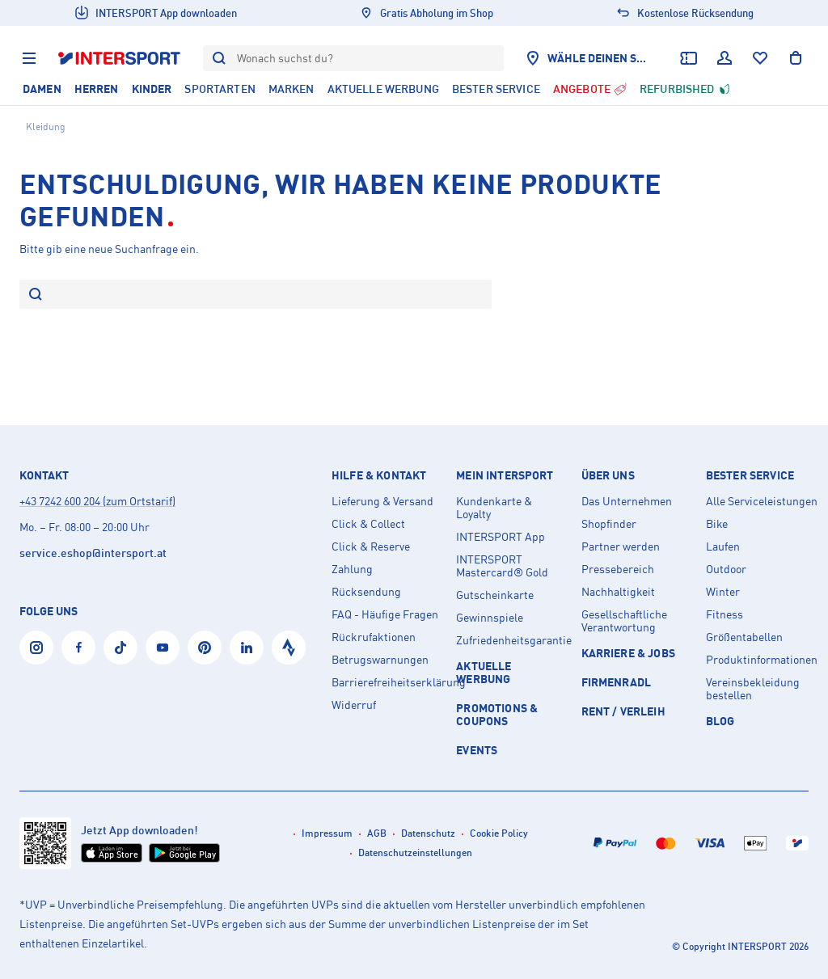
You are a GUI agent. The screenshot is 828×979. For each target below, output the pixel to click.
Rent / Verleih (623, 711)
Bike (717, 523)
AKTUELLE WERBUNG (483, 672)
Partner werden (620, 546)
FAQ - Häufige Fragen (385, 614)
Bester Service (750, 475)
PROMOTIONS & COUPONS (497, 714)
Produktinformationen (761, 659)
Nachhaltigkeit (618, 591)
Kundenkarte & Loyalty (494, 508)
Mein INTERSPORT (504, 475)
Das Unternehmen (626, 501)
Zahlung (352, 569)
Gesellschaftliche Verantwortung (624, 621)
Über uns (608, 475)
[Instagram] (36, 648)
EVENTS (476, 750)
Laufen (723, 546)
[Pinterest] (205, 648)
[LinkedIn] (247, 648)
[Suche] (35, 295)
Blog (720, 721)
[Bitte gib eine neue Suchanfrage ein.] (267, 294)
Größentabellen (744, 637)
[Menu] (29, 58)
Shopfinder (608, 523)
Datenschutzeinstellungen (415, 852)
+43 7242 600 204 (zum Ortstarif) (97, 501)
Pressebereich (617, 569)
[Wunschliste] (760, 58)
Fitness (724, 614)
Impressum (327, 833)
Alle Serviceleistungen (761, 501)
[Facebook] (78, 648)
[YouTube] (163, 648)
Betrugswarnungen (380, 659)
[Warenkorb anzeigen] (795, 58)
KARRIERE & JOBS (628, 653)
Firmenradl (616, 682)
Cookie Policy (499, 833)
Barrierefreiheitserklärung (387, 682)
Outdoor (726, 569)
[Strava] (289, 648)
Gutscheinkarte (495, 595)
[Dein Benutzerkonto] (724, 58)
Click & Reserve (371, 546)
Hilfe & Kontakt (379, 475)
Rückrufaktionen (374, 637)
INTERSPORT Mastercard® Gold (502, 566)
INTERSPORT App (500, 536)
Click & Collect (368, 523)
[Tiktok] (120, 648)
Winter (723, 591)
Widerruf (354, 704)
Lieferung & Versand (382, 501)
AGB (377, 833)
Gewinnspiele (489, 617)
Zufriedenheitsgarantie (512, 640)
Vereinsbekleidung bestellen (753, 689)
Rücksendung (366, 591)
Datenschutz (428, 833)
